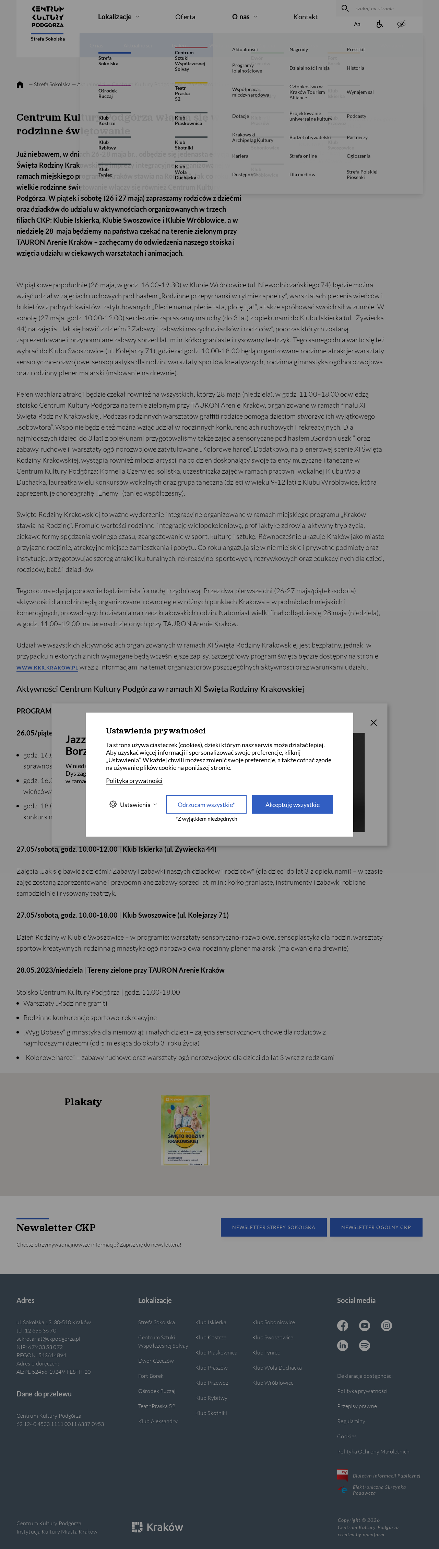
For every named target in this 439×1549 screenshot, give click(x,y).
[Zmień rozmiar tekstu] (357, 24)
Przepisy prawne (357, 1406)
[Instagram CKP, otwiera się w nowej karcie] (386, 1326)
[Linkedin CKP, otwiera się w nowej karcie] (342, 1346)
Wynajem (391, 45)
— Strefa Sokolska (49, 84)
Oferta (185, 16)
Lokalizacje (115, 16)
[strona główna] (19, 85)
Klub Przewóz (211, 1382)
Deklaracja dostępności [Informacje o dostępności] (365, 1375)
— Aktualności (89, 84)
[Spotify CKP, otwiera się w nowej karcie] (364, 1346)
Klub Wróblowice (273, 1382)
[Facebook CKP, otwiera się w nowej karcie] (342, 1326)
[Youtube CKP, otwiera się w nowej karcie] (364, 1326)
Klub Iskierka (210, 1322)
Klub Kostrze (210, 1337)
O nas (241, 16)
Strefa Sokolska (48, 37)
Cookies (347, 1436)
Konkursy (306, 45)
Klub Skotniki (211, 1412)
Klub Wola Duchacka (277, 1367)
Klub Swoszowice (272, 1337)
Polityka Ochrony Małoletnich (373, 1451)
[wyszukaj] (344, 8)
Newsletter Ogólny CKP (376, 1227)
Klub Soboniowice (273, 1322)
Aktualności (137, 45)
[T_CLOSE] (373, 723)
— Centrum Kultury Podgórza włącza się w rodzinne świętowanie (183, 84)
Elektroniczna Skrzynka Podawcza (371, 1490)
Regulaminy (351, 1421)
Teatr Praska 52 (156, 1406)
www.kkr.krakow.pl (47, 668)
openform (373, 1534)
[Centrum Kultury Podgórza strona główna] (48, 16)
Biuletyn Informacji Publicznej (378, 1475)
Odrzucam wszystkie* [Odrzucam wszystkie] (206, 804)
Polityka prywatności (362, 1390)
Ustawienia (133, 804)
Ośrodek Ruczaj (157, 1390)
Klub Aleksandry (157, 1421)
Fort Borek (151, 1375)
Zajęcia (266, 45)
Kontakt (305, 16)
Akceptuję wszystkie (292, 804)
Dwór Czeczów (156, 1360)
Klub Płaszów (211, 1367)
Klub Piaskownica (216, 1352)
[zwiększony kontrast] (401, 24)
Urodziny (349, 45)
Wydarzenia (223, 45)
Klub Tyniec (266, 1352)
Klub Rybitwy (211, 1397)
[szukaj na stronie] (387, 8)
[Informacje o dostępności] (379, 24)
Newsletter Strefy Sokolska (274, 1227)
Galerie (180, 45)
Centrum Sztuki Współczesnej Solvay (163, 1341)
